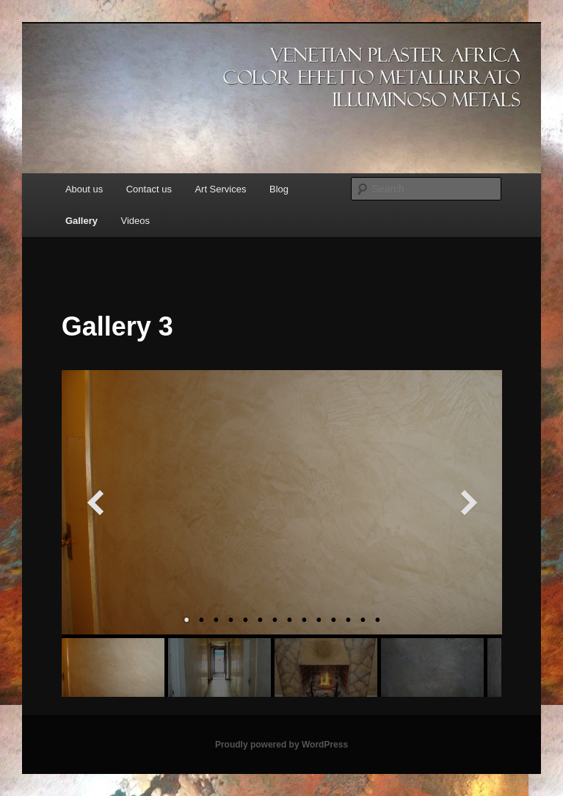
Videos (135, 220)
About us (84, 189)
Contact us (149, 189)
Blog (278, 189)
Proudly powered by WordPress (281, 744)
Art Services (220, 189)
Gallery (81, 220)
